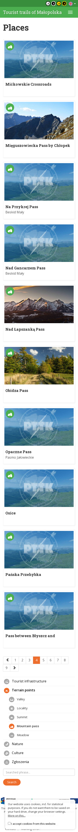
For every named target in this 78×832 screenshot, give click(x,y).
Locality (18, 708)
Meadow (19, 735)
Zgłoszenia (16, 762)
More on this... (17, 815)
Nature (13, 744)
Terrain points (19, 690)
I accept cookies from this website (33, 824)
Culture (14, 753)
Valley (17, 699)
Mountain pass (24, 726)
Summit (18, 717)
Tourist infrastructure (25, 681)
